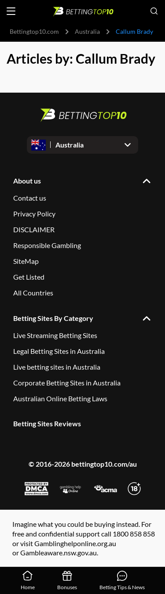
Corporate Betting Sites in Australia (67, 382)
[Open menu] (11, 11)
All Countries (33, 292)
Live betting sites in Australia (56, 367)
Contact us (29, 198)
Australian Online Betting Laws (60, 398)
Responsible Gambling (47, 245)
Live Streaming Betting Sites (55, 335)
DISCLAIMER (34, 229)
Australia (87, 31)
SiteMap (26, 261)
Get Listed (28, 277)
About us (27, 180)
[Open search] (154, 11)
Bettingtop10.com (34, 31)
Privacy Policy (34, 213)
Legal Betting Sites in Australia (59, 351)
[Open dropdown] (82, 145)
